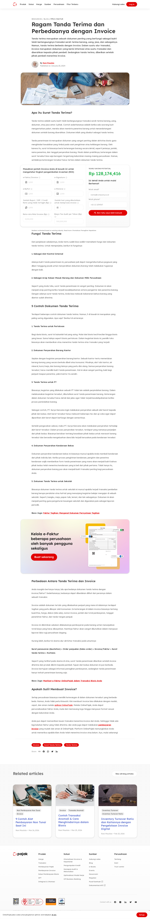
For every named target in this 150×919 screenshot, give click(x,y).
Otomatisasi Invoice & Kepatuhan (73, 860)
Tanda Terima (71, 745)
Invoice (36, 745)
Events (92, 870)
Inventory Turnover (110, 810)
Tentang (117, 859)
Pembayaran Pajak (46, 867)
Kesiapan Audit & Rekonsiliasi (71, 870)
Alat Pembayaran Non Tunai (28, 810)
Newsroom (93, 874)
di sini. (54, 915)
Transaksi (42, 863)
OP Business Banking (72, 879)
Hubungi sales (118, 4)
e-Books (92, 867)
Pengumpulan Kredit (72, 865)
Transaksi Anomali (75, 810)
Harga (41, 859)
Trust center (119, 867)
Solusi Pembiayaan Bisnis (48, 874)
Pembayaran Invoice (46, 870)
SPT (39, 878)
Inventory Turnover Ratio (112, 814)
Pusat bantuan (95, 881)
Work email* (94, 189)
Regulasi (92, 878)
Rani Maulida (48, 63)
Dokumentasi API (96, 885)
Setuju (142, 915)
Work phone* (94, 199)
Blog (91, 863)
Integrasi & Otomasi (46, 881)
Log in (131, 4)
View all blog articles (124, 774)
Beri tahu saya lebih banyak (108, 213)
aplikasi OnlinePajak (63, 705)
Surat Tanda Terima (52, 745)
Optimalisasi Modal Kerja (74, 875)
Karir (116, 863)
